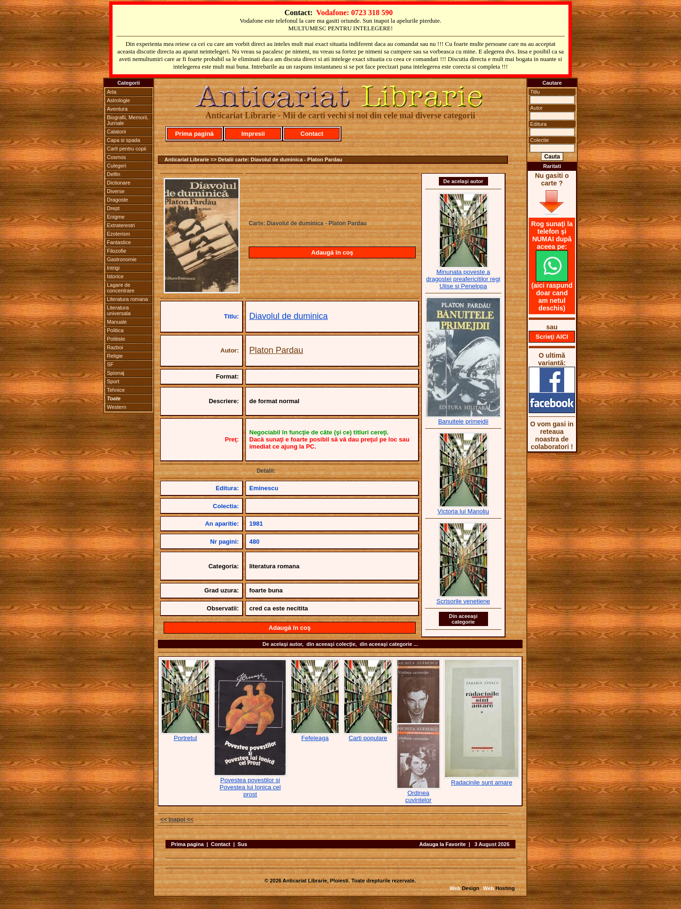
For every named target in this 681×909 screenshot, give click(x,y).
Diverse (115, 191)
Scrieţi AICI (552, 336)
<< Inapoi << (176, 819)
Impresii (253, 133)
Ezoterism (118, 234)
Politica (115, 330)
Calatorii (116, 131)
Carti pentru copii (126, 148)
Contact (311, 133)
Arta (111, 92)
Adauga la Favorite (442, 844)
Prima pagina (187, 844)
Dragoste (117, 200)
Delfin (113, 174)
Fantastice (119, 242)
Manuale (117, 322)
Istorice (115, 276)
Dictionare (119, 182)
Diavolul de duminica (288, 316)
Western (116, 407)
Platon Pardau (276, 350)
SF (110, 364)
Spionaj (115, 373)
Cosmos (116, 157)
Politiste (116, 339)
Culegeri (116, 165)
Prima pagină (194, 133)
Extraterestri (121, 225)
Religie (115, 356)
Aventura (117, 109)
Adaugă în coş (332, 252)
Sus (242, 844)
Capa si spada (123, 140)
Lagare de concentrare (120, 287)
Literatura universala (119, 310)
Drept (113, 208)
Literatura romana (127, 299)
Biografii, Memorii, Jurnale (127, 120)
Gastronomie (122, 259)
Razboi (115, 347)
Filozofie (116, 251)
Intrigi (113, 268)
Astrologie (118, 100)
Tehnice (116, 390)
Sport (113, 381)
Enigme (115, 217)
